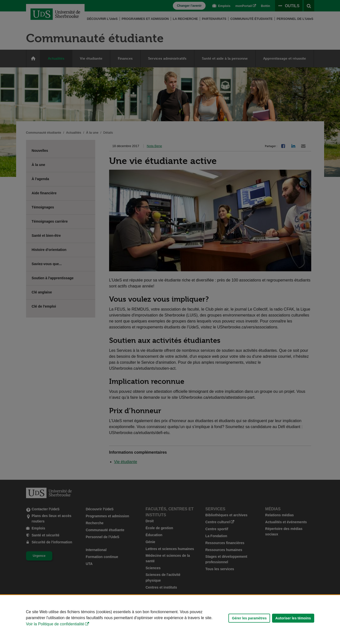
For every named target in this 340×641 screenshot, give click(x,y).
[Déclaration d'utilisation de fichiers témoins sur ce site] (170, 618)
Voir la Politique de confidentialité (55, 624)
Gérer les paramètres (249, 618)
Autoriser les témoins (293, 618)
